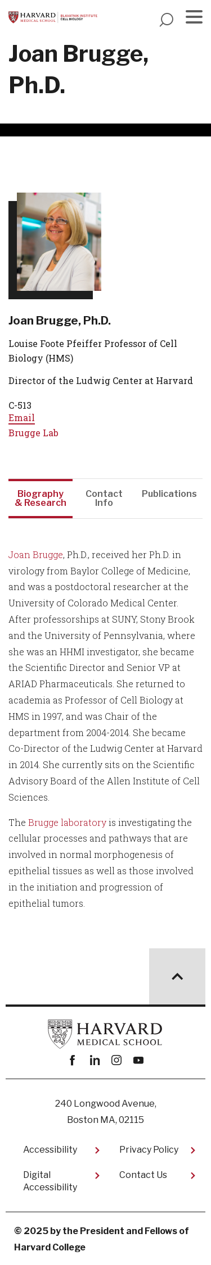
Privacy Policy (148, 1149)
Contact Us (143, 1175)
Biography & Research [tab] (40, 498)
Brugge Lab (33, 433)
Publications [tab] (169, 493)
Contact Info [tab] (104, 498)
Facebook (73, 1060)
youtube (139, 1060)
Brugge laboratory (67, 822)
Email (21, 417)
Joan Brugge (35, 554)
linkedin (95, 1060)
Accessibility (50, 1149)
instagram (117, 1060)
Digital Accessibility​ (50, 1181)
